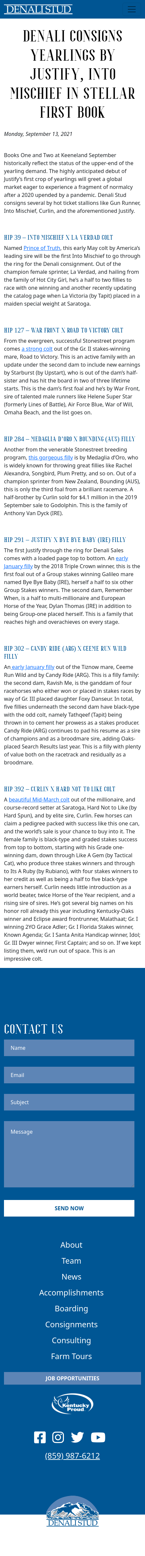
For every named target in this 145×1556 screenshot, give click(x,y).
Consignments (71, 1324)
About (71, 1244)
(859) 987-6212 (72, 1455)
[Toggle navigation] (131, 9)
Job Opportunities (72, 1378)
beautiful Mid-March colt (39, 799)
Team (71, 1260)
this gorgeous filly (50, 457)
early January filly (32, 667)
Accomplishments (71, 1292)
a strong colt (37, 348)
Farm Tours (71, 1356)
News (71, 1276)
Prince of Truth (42, 248)
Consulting (71, 1340)
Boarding (71, 1308)
